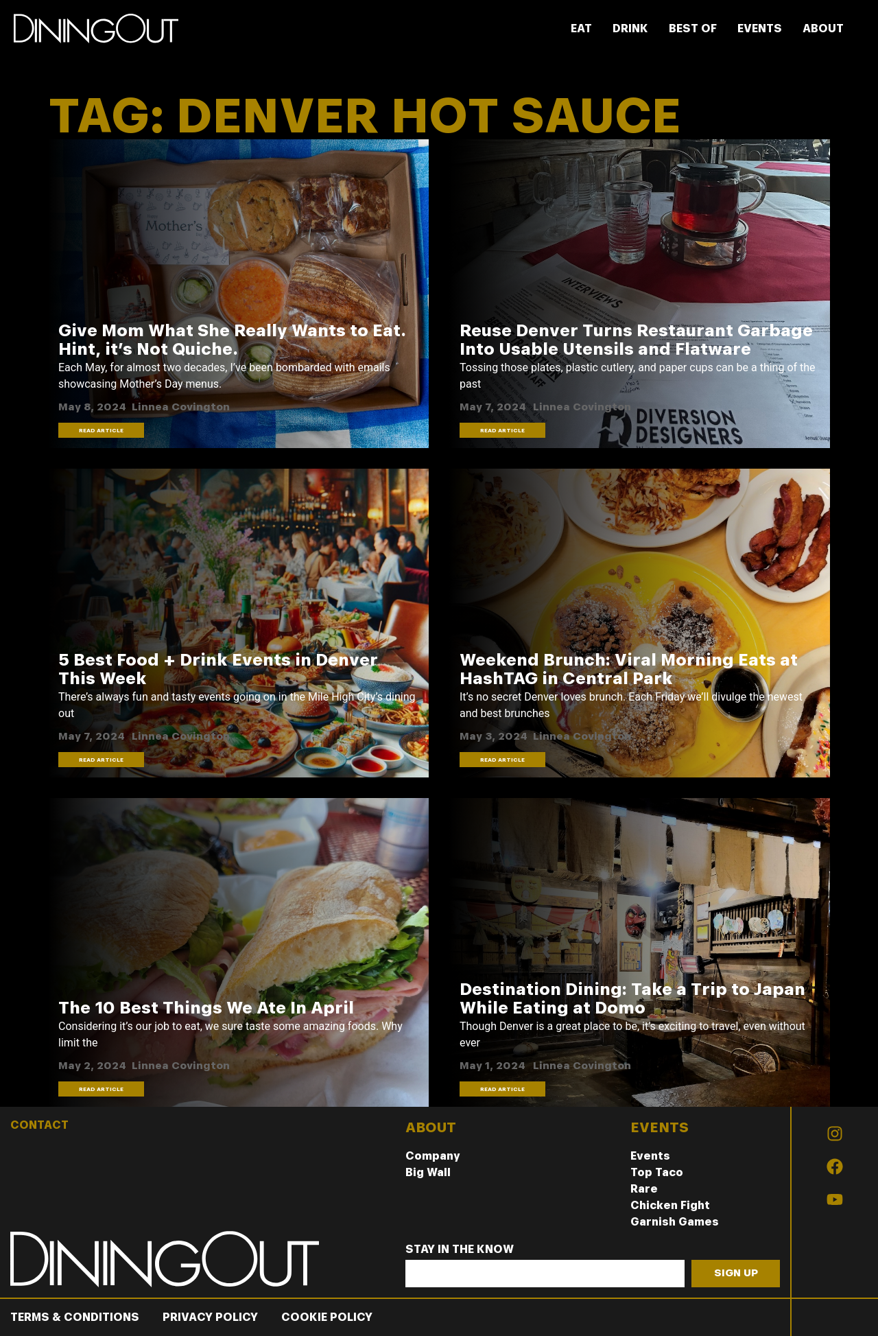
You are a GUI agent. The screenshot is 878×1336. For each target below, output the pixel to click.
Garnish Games (674, 1221)
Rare (644, 1188)
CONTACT (39, 1125)
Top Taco (656, 1172)
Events (650, 1155)
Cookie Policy (326, 1317)
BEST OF (693, 28)
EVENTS (759, 28)
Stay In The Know (459, 1250)
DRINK (630, 28)
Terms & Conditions (74, 1317)
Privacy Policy (210, 1317)
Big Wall (428, 1172)
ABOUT (823, 28)
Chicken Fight (670, 1205)
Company (432, 1155)
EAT (581, 28)
